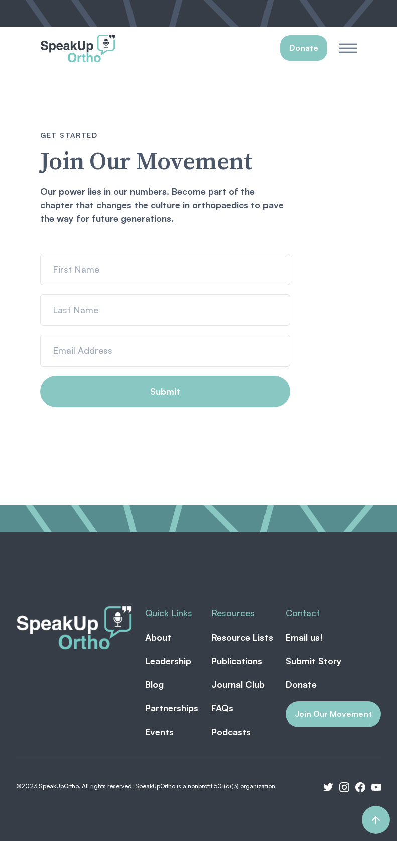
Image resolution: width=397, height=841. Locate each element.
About (158, 637)
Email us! (304, 637)
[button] (348, 48)
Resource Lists (242, 637)
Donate (301, 684)
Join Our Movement (333, 714)
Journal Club (238, 684)
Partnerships (171, 707)
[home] (77, 48)
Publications (236, 660)
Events (159, 731)
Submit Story (314, 660)
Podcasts (231, 731)
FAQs (222, 707)
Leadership (168, 660)
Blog (154, 684)
